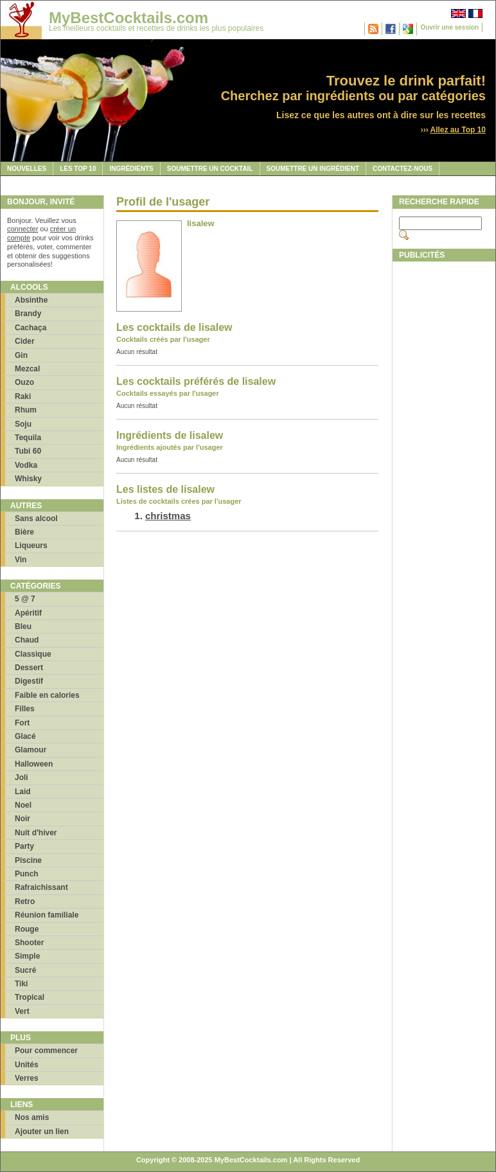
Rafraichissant (41, 887)
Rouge (27, 929)
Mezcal (27, 368)
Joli (21, 777)
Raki (23, 396)
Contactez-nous (402, 168)
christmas (168, 515)
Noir (22, 818)
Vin (20, 559)
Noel (23, 805)
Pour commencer (46, 1050)
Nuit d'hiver (36, 832)
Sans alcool (36, 518)
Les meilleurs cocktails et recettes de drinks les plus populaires (156, 28)
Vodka (26, 465)
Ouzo (24, 382)
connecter (22, 229)
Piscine (28, 860)
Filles (25, 708)
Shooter (29, 942)
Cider (25, 341)
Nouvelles (26, 168)
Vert (22, 1011)
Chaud (27, 639)
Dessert (29, 667)
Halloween (34, 763)
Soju (23, 424)
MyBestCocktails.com (128, 17)
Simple (27, 956)
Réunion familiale (46, 914)
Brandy (28, 313)
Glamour (30, 749)
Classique (33, 654)
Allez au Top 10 (458, 129)
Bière (24, 532)
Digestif (29, 681)
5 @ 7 (25, 598)
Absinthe (31, 300)
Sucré (25, 970)
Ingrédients (131, 168)
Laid (23, 791)
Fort (22, 722)
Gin (21, 355)
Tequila (28, 437)
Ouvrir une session (449, 27)
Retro (25, 901)
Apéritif (28, 612)
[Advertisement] (444, 460)
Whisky (28, 478)
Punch (27, 873)
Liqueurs (31, 545)
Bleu (23, 626)
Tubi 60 (28, 451)
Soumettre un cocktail (210, 168)
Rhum (26, 409)
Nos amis (32, 1117)
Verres (27, 1078)
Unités (27, 1064)
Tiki (21, 983)
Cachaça (30, 327)
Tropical (29, 997)
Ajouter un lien (42, 1131)
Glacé (25, 736)
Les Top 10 (78, 168)
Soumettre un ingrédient (313, 168)
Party (24, 846)
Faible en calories (47, 695)
